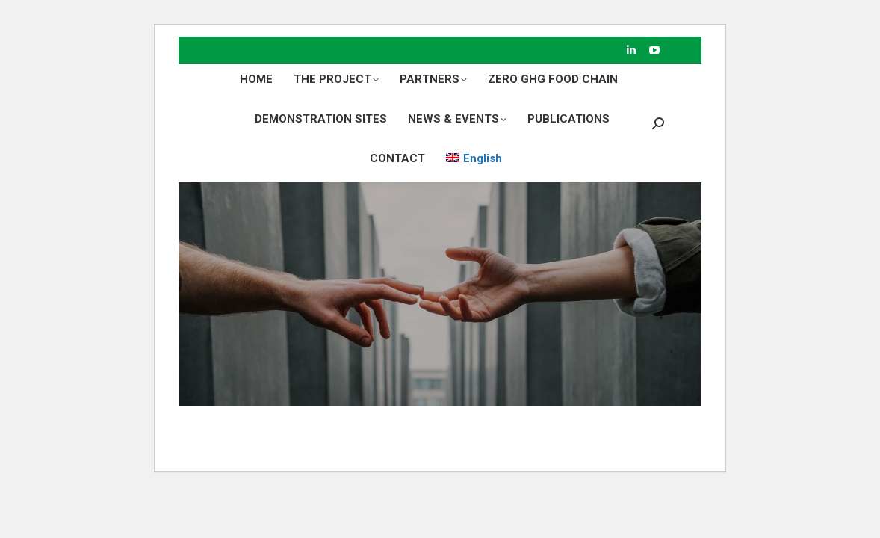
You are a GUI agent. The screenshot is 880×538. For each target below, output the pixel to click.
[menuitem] (474, 159)
